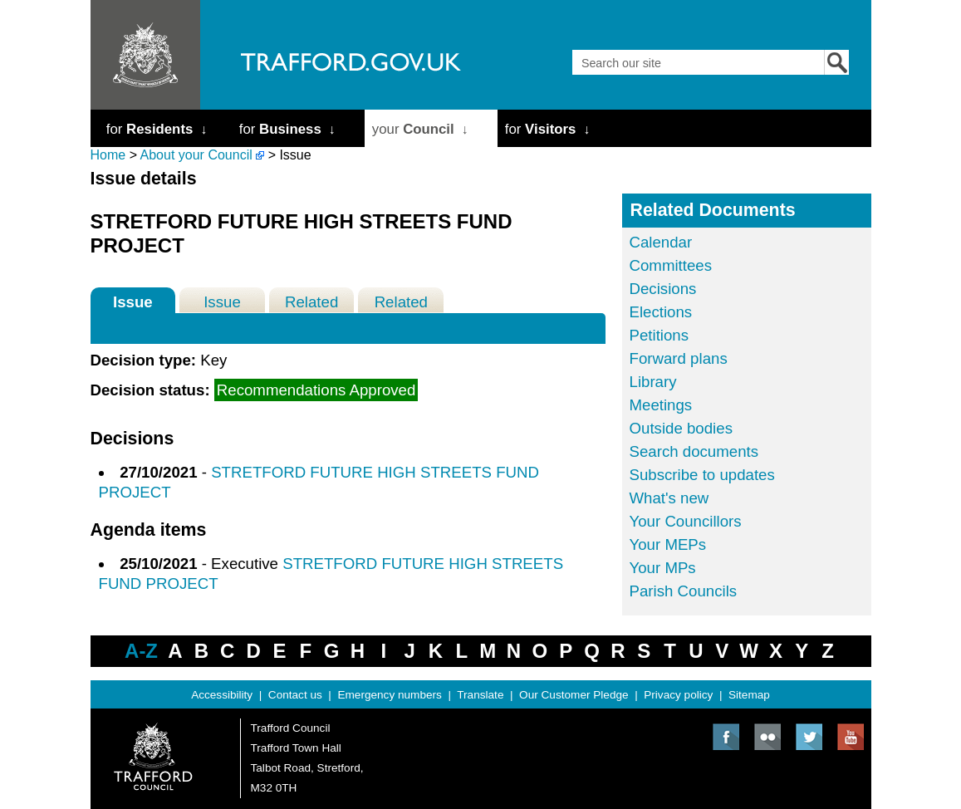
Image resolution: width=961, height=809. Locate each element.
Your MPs (663, 567)
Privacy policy (678, 695)
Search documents (694, 451)
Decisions (663, 288)
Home (108, 155)
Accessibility (222, 695)
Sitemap (749, 695)
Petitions (659, 335)
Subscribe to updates (702, 474)
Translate (480, 695)
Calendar (661, 242)
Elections (661, 312)
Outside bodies (681, 428)
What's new (669, 498)
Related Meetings (401, 303)
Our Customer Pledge (573, 695)
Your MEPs (668, 544)
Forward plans (679, 358)
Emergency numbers (389, 695)
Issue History (222, 303)
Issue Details (132, 303)
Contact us (295, 695)
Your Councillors (686, 521)
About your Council (196, 155)
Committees (671, 265)
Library (653, 381)
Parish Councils (684, 591)
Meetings (661, 405)
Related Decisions (312, 303)
